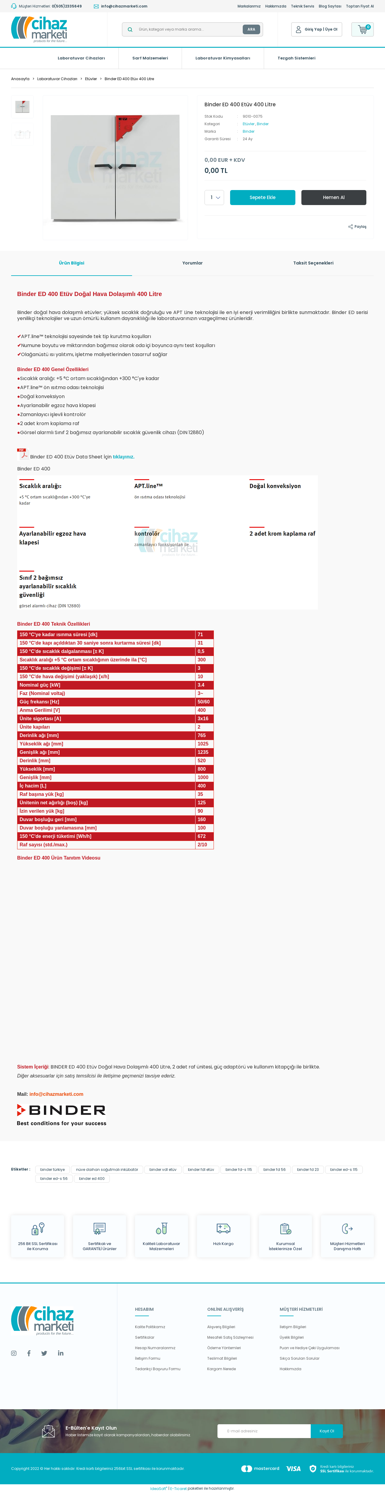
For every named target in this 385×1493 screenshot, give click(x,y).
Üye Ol (331, 29)
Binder (263, 123)
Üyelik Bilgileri (292, 1337)
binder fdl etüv (201, 1169)
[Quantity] (214, 197)
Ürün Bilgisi (71, 263)
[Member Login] (298, 29)
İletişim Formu (147, 1358)
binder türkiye (52, 1169)
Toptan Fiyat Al (360, 6)
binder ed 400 (92, 1178)
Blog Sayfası (330, 6)
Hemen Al (334, 197)
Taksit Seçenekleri (313, 263)
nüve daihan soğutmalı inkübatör (107, 1169)
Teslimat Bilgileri (222, 1358)
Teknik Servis (302, 6)
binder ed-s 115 (344, 1169)
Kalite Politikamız (150, 1326)
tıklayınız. (123, 456)
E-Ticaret (178, 1488)
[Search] (192, 29)
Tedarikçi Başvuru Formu (157, 1368)
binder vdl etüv (163, 1169)
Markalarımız (249, 6)
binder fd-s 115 (239, 1169)
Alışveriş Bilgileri (221, 1326)
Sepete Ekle (263, 197)
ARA (251, 29)
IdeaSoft (158, 1488)
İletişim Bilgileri (293, 1326)
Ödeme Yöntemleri (224, 1347)
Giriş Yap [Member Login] (313, 29)
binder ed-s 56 (54, 1178)
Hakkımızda (275, 6)
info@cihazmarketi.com (56, 1094)
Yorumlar (193, 263)
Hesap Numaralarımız (155, 1347)
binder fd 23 (308, 1169)
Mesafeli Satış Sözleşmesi (230, 1337)
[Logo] (39, 30)
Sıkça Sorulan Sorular (299, 1358)
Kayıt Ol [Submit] (327, 1431)
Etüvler (248, 123)
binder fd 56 (274, 1169)
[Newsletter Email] (280, 1431)
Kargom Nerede (221, 1368)
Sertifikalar (144, 1337)
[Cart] (362, 29)
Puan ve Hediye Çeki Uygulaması (310, 1347)
